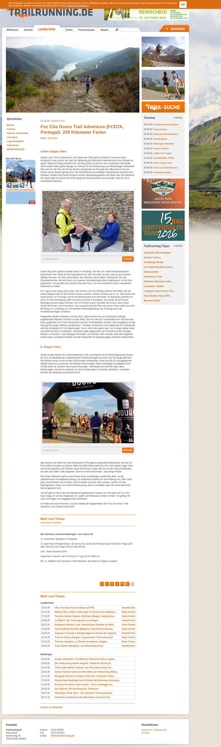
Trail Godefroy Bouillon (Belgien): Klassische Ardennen (84, 629)
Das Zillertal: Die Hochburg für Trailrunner (77, 688)
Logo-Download (15, 141)
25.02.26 (45, 672)
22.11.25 (45, 612)
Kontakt (145, 733)
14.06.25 (45, 629)
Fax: (42, 733)
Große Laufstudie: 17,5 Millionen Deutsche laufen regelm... (85, 659)
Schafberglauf (160, 139)
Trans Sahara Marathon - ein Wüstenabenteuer (79, 646)
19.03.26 (45, 663)
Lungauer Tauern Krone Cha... (159, 291)
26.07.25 (45, 624)
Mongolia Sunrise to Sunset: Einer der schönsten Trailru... (85, 676)
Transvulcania (160, 129)
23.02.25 (45, 646)
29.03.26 (45, 607)
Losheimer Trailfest (154, 286)
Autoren (11, 129)
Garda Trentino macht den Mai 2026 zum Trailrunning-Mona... (87, 672)
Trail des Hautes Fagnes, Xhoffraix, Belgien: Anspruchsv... (85, 616)
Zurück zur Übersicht (52, 707)
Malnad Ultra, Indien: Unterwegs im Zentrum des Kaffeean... (86, 612)
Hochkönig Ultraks (162, 172)
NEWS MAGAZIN (15, 149)
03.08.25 (45, 620)
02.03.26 (45, 667)
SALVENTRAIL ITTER (163, 158)
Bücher (10, 125)
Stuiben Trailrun (161, 148)
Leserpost (12, 137)
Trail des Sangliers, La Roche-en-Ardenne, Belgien (81, 641)
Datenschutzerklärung (78, 5)
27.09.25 (45, 616)
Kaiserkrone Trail (153, 276)
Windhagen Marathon (163, 144)
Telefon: (44, 730)
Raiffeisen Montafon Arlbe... (158, 281)
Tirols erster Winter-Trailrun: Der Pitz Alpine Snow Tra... (84, 667)
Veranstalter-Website (51, 522)
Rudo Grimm (128, 612)
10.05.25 (45, 637)
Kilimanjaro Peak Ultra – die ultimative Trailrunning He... (84, 693)
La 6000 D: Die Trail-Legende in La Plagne (76, 620)
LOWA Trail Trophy (162, 153)
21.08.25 (45, 684)
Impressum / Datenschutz (154, 730)
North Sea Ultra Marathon (165, 134)
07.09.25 (45, 680)
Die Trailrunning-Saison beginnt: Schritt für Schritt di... (83, 663)
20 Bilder (128, 259)
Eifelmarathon (151, 272)
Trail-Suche (13, 145)
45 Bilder (128, 450)
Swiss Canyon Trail (162, 163)
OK (183, 4)
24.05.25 (45, 633)
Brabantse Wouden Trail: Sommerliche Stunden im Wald (84, 624)
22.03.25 (45, 641)
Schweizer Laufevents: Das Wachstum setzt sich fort (82, 697)
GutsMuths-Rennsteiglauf (165, 124)
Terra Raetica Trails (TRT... (157, 296)
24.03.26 (45, 659)
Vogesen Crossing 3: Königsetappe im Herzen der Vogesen (86, 633)
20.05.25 (45, 688)
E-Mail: (43, 735)
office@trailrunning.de (62, 735)
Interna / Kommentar (17, 133)
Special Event (57, 121)
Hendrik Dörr (128, 607)
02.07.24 (45, 697)
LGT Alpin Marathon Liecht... (159, 267)
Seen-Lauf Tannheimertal (165, 168)
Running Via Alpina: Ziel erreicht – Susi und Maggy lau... (84, 684)
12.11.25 (45, 676)
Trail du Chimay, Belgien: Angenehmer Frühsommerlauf (84, 637)
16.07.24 (45, 693)
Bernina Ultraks (152, 300)
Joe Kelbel (52, 138)
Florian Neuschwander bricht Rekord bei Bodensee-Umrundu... (88, 680)
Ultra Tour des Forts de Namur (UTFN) (74, 607)
